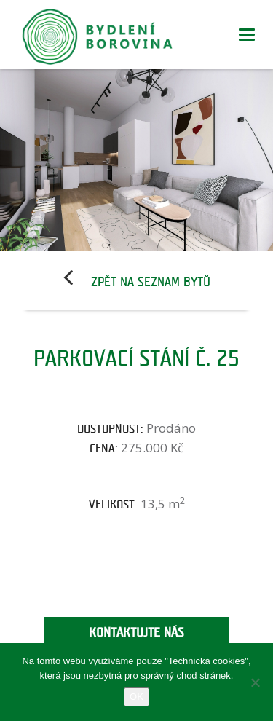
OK (136, 696)
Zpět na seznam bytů (150, 282)
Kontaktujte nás (136, 632)
